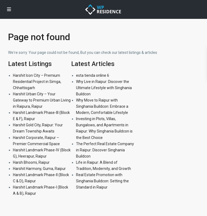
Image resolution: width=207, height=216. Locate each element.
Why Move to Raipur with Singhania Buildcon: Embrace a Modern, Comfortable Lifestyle (102, 106)
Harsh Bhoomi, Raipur (31, 162)
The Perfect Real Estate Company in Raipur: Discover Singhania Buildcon (105, 150)
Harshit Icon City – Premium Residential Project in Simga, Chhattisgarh (37, 81)
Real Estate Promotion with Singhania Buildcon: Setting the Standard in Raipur (102, 181)
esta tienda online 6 (92, 75)
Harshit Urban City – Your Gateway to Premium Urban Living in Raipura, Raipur (42, 100)
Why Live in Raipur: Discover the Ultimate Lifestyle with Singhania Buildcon (104, 87)
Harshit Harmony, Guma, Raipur (39, 168)
